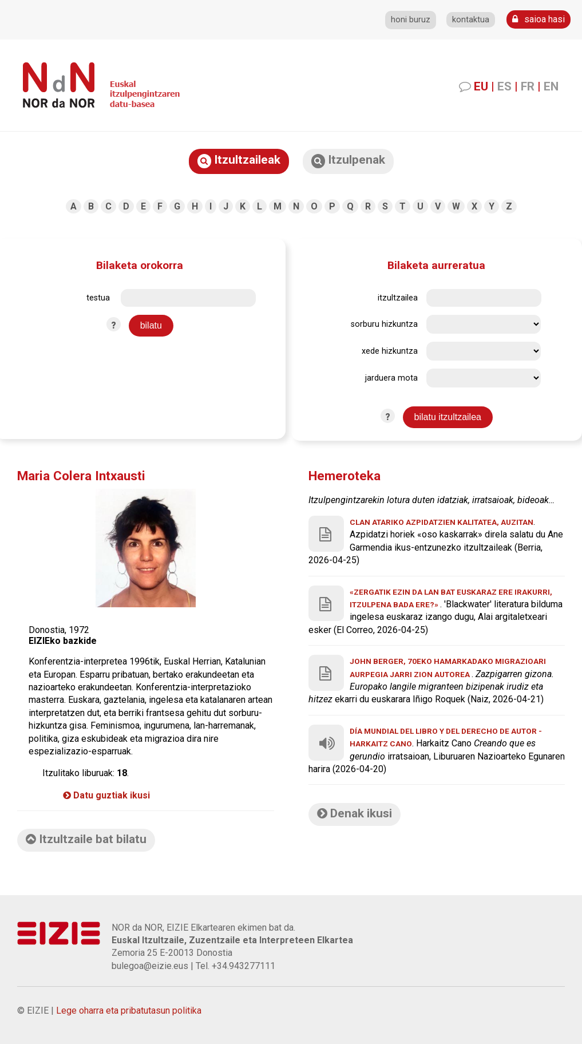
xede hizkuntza (390, 351)
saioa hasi (538, 19)
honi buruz (410, 20)
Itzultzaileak (238, 160)
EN (551, 86)
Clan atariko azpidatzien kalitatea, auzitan (441, 522)
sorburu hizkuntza (384, 324)
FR (528, 86)
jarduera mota (391, 378)
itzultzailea (398, 298)
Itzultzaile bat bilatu (86, 839)
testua (98, 298)
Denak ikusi (354, 813)
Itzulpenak (348, 160)
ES (504, 86)
